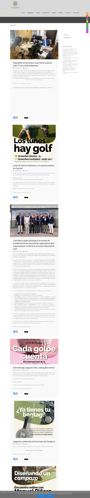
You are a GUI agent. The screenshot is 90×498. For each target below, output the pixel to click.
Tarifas (53, 12)
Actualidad (76, 12)
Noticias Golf (26, 68)
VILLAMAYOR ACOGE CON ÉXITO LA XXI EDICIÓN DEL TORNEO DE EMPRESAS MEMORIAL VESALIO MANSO (70, 69)
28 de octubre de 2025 (18, 68)
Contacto (67, 12)
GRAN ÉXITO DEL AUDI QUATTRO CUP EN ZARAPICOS (69, 58)
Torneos (60, 12)
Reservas (30, 12)
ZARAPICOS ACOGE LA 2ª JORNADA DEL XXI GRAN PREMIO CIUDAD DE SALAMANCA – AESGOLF (70, 65)
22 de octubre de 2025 (18, 251)
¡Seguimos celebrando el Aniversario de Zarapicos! (34, 441)
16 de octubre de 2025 (18, 370)
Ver (71, 493)
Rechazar (41, 495)
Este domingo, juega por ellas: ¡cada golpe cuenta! (34, 367)
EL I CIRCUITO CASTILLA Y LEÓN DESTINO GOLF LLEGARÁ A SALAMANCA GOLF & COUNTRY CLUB (70, 50)
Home (11, 25)
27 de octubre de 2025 (18, 170)
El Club (23, 12)
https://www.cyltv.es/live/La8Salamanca (34, 79)
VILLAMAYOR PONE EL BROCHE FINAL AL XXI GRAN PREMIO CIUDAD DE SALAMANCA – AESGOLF (70, 61)
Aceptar (50, 495)
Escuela (38, 12)
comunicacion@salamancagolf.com (24, 83)
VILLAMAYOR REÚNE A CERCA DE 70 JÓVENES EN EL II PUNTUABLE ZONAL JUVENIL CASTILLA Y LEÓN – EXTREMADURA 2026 (70, 54)
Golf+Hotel (46, 12)
